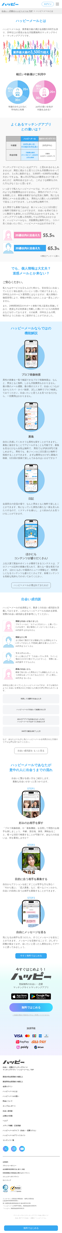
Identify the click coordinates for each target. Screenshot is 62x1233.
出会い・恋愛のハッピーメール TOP (17, 11)
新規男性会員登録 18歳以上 (13, 1082)
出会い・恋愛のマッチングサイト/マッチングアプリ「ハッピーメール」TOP (18, 1068)
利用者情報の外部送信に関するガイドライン (16, 1173)
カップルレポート (9, 1106)
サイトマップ (7, 1180)
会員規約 (5, 1162)
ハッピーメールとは (10, 1091)
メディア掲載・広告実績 (12, 1126)
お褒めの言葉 (7, 1116)
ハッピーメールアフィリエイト (14, 1135)
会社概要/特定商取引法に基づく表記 (14, 1169)
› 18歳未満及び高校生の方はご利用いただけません (31, 1015)
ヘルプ (5, 1121)
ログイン (48, 4)
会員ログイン (7, 1086)
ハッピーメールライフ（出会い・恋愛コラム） (20, 1130)
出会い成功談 (7, 1111)
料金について (7, 1101)
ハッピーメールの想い (11, 1096)
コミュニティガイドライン (11, 1176)
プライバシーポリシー (9, 1165)
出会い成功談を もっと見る (31, 751)
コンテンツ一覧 (8, 1140)
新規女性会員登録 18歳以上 (13, 1077)
